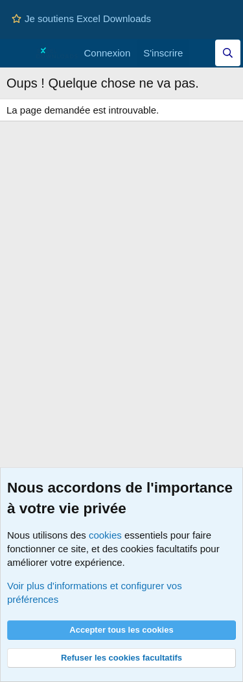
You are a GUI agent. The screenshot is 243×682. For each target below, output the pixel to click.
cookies (105, 535)
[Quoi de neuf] (201, 53)
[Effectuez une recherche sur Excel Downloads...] (227, 53)
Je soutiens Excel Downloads (81, 18)
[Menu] (18, 53)
